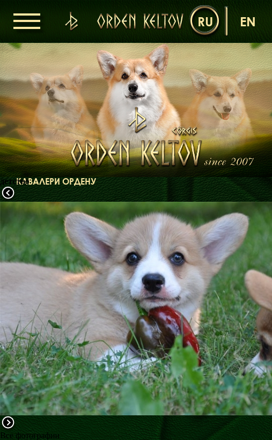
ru (205, 21)
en (248, 21)
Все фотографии (30, 435)
